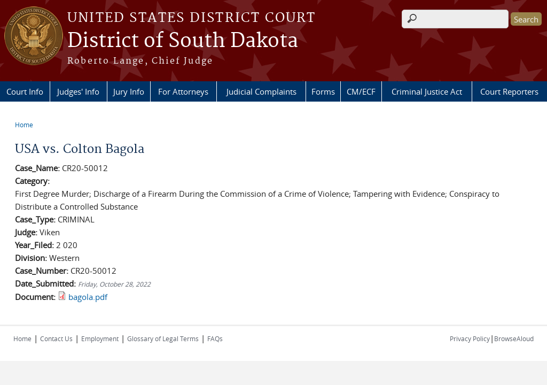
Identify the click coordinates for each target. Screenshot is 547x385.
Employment (100, 338)
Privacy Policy (470, 338)
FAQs (215, 338)
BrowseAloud (514, 338)
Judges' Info (78, 91)
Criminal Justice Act (427, 91)
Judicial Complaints (261, 91)
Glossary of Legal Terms (163, 338)
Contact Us (56, 338)
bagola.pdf (87, 296)
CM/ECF (361, 91)
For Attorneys (183, 91)
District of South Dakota (182, 41)
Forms (323, 91)
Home (24, 124)
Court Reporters (509, 91)
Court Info (24, 91)
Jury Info (128, 91)
